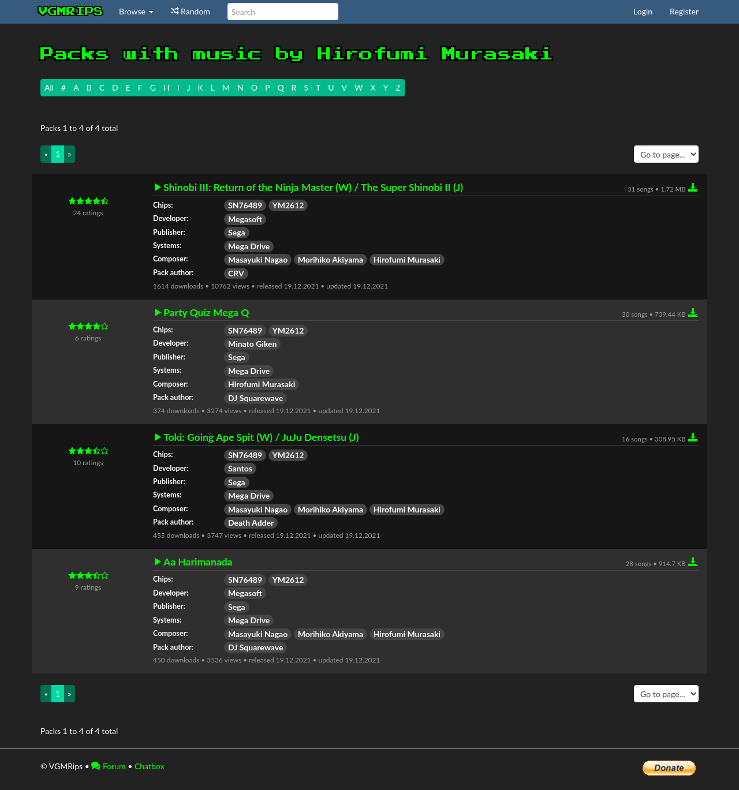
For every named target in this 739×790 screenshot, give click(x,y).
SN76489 (245, 205)
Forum (108, 766)
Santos (240, 468)
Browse (136, 11)
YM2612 (288, 205)
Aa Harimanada (198, 562)
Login (642, 11)
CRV (236, 273)
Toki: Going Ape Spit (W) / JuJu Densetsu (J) (261, 437)
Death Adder (251, 522)
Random (190, 11)
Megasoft (245, 219)
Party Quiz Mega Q (206, 313)
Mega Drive (249, 246)
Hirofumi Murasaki (407, 259)
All (49, 87)
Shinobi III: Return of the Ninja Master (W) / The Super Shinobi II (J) (313, 187)
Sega (236, 232)
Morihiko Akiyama (330, 259)
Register (684, 11)
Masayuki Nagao (258, 259)
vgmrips (71, 11)
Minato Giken (252, 344)
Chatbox (150, 766)
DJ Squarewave (255, 398)
